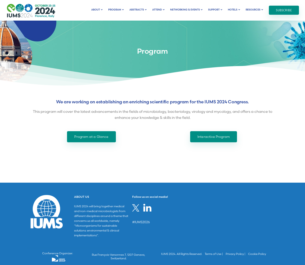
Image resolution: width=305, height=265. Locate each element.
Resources (253, 9)
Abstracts (136, 9)
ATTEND (157, 9)
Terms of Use (213, 254)
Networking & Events (185, 9)
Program (114, 9)
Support (214, 9)
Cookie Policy (257, 254)
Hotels (232, 9)
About (95, 9)
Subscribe (284, 10)
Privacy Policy (235, 254)
